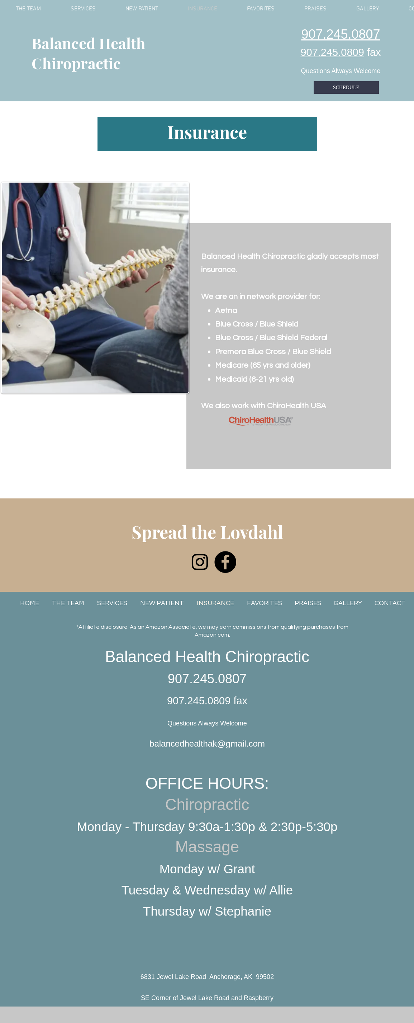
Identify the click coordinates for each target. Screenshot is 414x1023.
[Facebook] (225, 562)
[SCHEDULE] (346, 87)
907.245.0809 (332, 52)
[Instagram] (200, 562)
